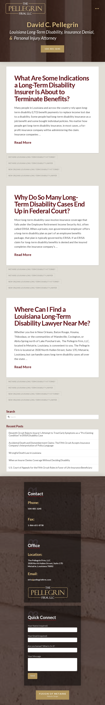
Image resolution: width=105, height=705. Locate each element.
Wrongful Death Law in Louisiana (25, 453)
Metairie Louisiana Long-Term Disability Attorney (31, 157)
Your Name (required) (52, 627)
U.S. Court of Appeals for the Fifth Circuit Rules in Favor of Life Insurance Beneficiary (50, 467)
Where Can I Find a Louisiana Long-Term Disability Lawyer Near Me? (52, 316)
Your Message (52, 658)
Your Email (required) (52, 638)
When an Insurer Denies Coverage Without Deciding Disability (39, 460)
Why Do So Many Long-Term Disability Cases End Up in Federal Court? (49, 204)
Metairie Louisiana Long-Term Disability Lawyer (30, 163)
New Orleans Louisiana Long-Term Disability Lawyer (32, 176)
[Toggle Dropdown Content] (97, 8)
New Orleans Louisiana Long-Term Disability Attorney (33, 169)
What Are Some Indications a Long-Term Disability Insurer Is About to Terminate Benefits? (51, 88)
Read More (22, 142)
